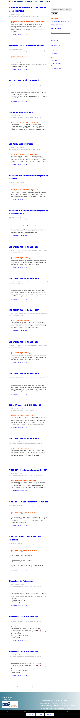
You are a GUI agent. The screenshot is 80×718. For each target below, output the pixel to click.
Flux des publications (56, 63)
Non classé (54, 53)
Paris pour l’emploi (56, 28)
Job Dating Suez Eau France (21, 112)
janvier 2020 (54, 43)
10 (34, 686)
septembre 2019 (55, 45)
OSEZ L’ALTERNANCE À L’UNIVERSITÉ (24, 80)
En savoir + (49, 715)
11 (37, 686)
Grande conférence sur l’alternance (57, 25)
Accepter (31, 715)
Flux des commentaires (57, 66)
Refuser (39, 715)
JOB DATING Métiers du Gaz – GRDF (24, 247)
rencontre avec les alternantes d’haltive (26, 46)
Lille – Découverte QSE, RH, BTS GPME (25, 405)
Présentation (17, 1)
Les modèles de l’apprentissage (60, 21)
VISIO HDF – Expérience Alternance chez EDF (28, 470)
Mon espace (31, 1)
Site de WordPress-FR (57, 68)
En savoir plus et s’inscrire (20, 34)
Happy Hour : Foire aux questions (23, 616)
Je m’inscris (24, 1)
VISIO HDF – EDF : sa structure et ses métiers (28, 502)
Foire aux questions (7, 699)
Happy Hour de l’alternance (21, 581)
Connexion (54, 60)
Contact (38, 1)
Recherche (55, 13)
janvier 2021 (54, 40)
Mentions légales (7, 697)
